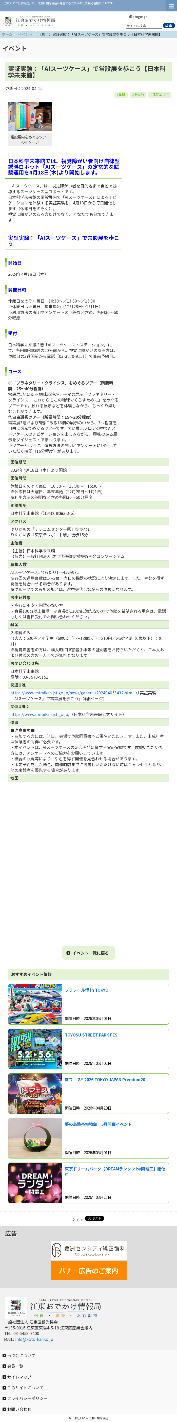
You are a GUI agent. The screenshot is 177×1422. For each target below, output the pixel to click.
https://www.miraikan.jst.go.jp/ (40, 714)
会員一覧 (13, 1366)
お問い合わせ (17, 1409)
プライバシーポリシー (25, 1398)
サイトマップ (17, 1377)
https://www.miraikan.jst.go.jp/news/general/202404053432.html (72, 693)
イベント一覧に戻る (87, 953)
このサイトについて (23, 1387)
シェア (78, 1219)
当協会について (19, 1355)
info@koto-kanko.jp (34, 1339)
